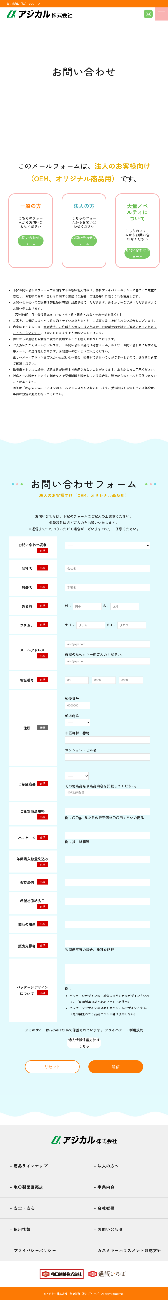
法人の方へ (106, 1169)
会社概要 (104, 1212)
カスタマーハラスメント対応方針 (128, 1254)
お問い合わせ (108, 1233)
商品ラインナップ (29, 1169)
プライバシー (115, 1033)
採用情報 (20, 1233)
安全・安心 (22, 1212)
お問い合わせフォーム (30, 240)
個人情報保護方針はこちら (84, 1046)
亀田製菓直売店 (27, 1191)
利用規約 (136, 1033)
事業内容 (104, 1191)
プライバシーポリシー (117, 290)
